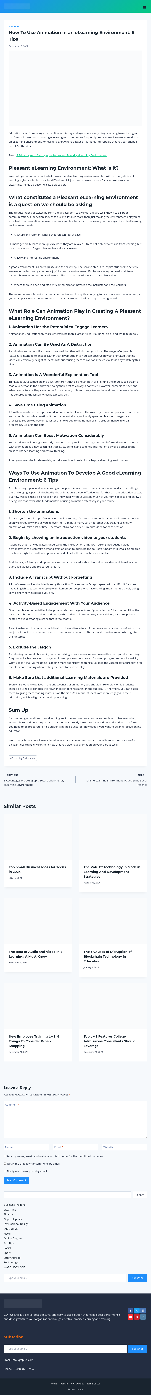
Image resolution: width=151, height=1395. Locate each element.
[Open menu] (144, 6)
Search (139, 1195)
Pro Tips (9, 1243)
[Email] (75, 1147)
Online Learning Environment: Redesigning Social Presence (112, 780)
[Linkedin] (143, 1310)
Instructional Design (16, 1224)
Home (54, 1383)
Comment (12, 1104)
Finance (8, 1214)
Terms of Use (93, 1383)
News (7, 1233)
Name (10, 1147)
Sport (7, 1253)
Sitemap (63, 1383)
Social (7, 1248)
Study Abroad (12, 1257)
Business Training (15, 1204)
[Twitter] (137, 1310)
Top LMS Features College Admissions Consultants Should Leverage (110, 1041)
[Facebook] (130, 1310)
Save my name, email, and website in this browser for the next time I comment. (55, 1156)
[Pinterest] (137, 1317)
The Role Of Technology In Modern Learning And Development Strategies (112, 871)
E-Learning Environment (22, 758)
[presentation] (38, 837)
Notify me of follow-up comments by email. (33, 1163)
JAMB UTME (11, 1229)
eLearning (14, 26)
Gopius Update (13, 1219)
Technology (11, 1262)
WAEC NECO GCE (14, 1267)
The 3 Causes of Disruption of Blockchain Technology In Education (108, 956)
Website (108, 1147)
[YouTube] (130, 1317)
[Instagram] (143, 1317)
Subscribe (137, 1278)
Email (58, 1147)
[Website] (124, 1147)
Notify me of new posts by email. (27, 1171)
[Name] (26, 1147)
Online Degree (13, 1238)
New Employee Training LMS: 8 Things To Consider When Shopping (34, 1041)
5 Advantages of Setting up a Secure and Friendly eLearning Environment (61, 155)
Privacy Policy (77, 1383)
